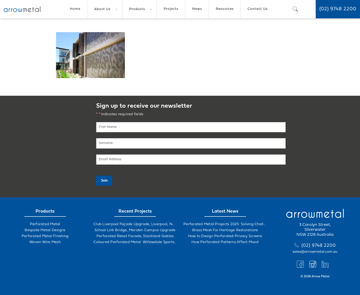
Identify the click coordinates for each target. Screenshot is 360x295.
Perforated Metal (45, 224)
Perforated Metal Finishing (45, 236)
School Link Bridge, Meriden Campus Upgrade (135, 230)
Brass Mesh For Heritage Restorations (225, 230)
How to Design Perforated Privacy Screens (225, 236)
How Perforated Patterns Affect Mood (225, 242)
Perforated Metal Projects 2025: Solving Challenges (225, 224)
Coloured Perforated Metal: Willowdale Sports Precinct (135, 242)
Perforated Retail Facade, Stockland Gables (135, 236)
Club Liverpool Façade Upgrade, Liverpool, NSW (135, 224)
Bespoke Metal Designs (45, 230)
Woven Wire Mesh (45, 242)
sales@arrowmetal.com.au (315, 252)
